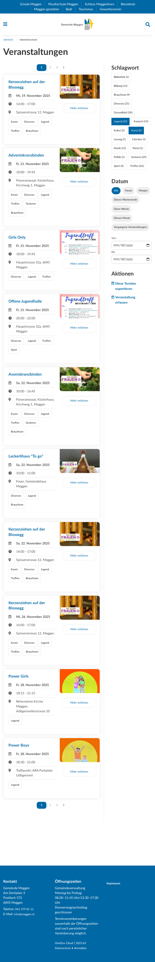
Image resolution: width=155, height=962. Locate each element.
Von (113, 240)
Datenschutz (64, 948)
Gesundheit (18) (123, 114)
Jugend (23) (120, 123)
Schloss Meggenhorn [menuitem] (101, 4)
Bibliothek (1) (121, 79)
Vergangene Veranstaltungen (130, 229)
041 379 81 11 (25, 909)
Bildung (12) (120, 88)
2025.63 (84, 943)
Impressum (116, 884)
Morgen (143, 192)
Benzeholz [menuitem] (129, 4)
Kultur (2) (119, 132)
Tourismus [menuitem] (87, 9)
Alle (116, 192)
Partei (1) (138, 150)
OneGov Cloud (65, 943)
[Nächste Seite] (64, 69)
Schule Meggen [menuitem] (32, 4)
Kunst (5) (136, 132)
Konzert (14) (141, 123)
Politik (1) (119, 159)
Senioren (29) (138, 159)
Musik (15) (120, 150)
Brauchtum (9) (122, 97)
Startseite (9, 42)
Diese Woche (121, 211)
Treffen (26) (137, 168)
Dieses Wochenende (125, 202)
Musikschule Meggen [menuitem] (64, 4)
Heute (128, 192)
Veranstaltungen (31, 42)
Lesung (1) (120, 141)
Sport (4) (119, 168)
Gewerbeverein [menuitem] (112, 9)
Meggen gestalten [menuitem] (48, 9)
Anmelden (83, 948)
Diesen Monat (122, 220)
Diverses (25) (121, 105)
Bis (113, 254)
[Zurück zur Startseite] (77, 25)
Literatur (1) (139, 141)
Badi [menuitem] (70, 9)
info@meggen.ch (26, 914)
